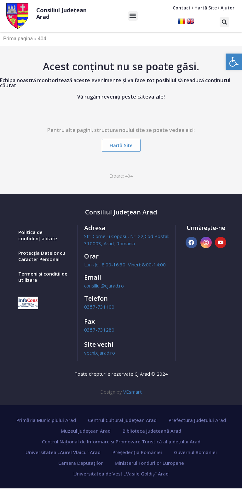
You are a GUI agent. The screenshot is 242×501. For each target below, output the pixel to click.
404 (42, 39)
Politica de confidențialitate (37, 235)
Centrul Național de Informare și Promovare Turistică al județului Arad (121, 441)
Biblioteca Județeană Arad (152, 431)
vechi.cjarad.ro (99, 353)
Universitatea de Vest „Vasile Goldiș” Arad (121, 473)
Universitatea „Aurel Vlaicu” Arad (63, 452)
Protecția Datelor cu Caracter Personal (41, 256)
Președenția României (137, 452)
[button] (234, 62)
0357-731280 (99, 330)
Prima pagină (18, 39)
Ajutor (227, 8)
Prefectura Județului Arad (197, 420)
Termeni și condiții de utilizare (42, 276)
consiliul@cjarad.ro (104, 285)
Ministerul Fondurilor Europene (149, 463)
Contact (182, 8)
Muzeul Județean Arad (86, 431)
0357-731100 (99, 307)
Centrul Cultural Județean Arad (122, 420)
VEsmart (132, 392)
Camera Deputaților (80, 463)
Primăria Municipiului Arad (46, 420)
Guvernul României (195, 452)
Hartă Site (205, 8)
